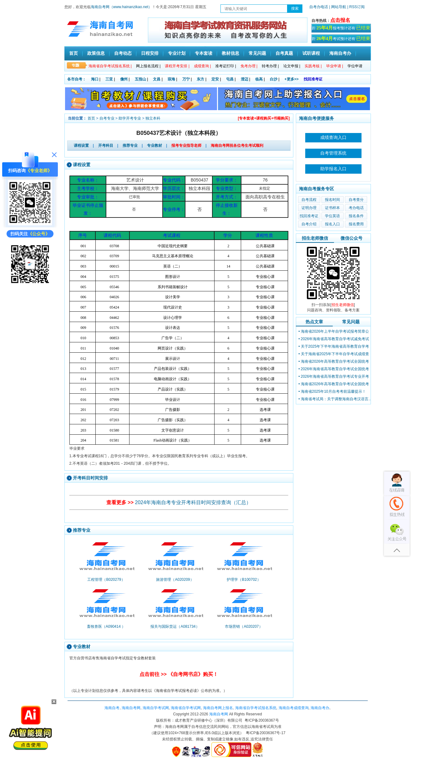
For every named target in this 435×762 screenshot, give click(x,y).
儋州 (124, 79)
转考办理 (270, 66)
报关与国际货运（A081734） (174, 626)
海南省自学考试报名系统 (255, 708)
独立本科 (152, 118)
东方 (200, 79)
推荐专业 (130, 145)
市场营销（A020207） (243, 626)
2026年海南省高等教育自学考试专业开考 (335, 376)
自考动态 (123, 53)
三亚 (109, 79)
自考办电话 (318, 7)
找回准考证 (313, 79)
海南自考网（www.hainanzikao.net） (121, 7)
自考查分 (356, 199)
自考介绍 (308, 224)
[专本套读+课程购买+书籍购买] (264, 118)
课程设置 (81, 145)
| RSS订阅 (355, 7)
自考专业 (106, 118)
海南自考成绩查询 (294, 708)
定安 (215, 79)
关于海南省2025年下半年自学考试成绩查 (335, 354)
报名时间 (332, 199)
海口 (95, 79)
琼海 (171, 79)
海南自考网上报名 (218, 708)
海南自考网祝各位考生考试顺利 (237, 145)
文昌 (156, 79)
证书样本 (332, 208)
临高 (259, 79)
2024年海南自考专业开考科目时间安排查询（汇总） (193, 502)
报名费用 (356, 224)
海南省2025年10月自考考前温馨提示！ (333, 391)
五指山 (140, 79)
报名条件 (356, 216)
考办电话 (356, 208)
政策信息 (96, 53)
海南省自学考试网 (186, 708)
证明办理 (308, 208)
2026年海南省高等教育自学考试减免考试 (335, 339)
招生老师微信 (315, 238)
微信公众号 (351, 238)
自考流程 (308, 199)
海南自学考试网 (156, 708)
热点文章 (314, 321)
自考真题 (284, 53)
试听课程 (311, 53)
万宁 (186, 79)
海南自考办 (340, 53)
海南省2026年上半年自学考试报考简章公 (335, 331)
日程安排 (150, 53)
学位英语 (332, 216)
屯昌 (230, 79)
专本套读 (203, 53)
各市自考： (76, 79)
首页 (73, 53)
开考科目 (105, 145)
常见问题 (257, 53)
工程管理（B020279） (106, 579)
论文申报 (291, 66)
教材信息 (230, 53)
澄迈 (244, 79)
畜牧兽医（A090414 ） (106, 626)
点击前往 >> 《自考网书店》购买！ (178, 674)
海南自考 (111, 708)
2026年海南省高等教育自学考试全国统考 (335, 369)
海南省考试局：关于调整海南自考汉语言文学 (337, 399)
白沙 (273, 79)
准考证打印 (225, 66)
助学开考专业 (130, 118)
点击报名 (340, 20)
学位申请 (354, 66)
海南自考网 (131, 708)
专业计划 (176, 53)
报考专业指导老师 (186, 145)
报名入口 (332, 224)
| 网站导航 (337, 7)
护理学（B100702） (243, 579)
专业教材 (154, 145)
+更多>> (292, 79)
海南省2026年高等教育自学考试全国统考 (335, 361)
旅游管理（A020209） (175, 579)
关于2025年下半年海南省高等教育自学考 (335, 346)
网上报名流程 (148, 66)
